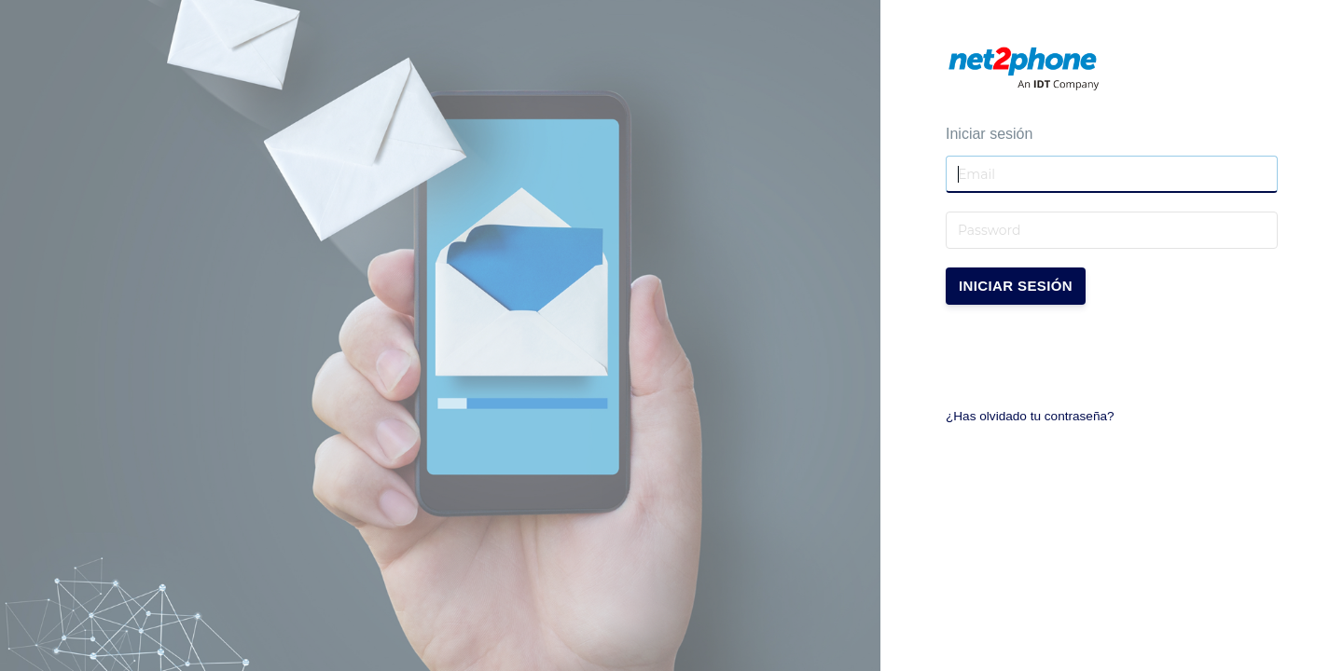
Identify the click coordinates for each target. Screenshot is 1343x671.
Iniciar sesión (1016, 286)
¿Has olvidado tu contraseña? (1030, 416)
